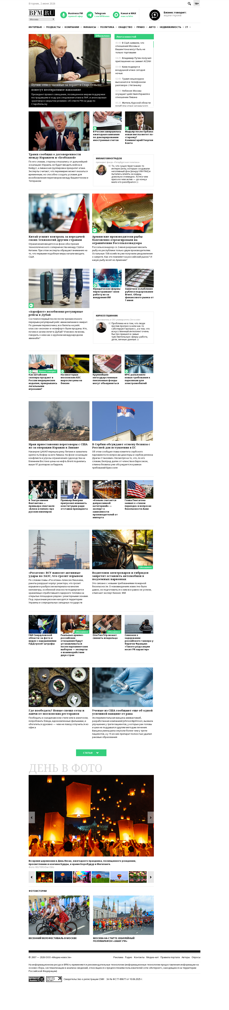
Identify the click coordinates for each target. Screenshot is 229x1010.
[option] (91, 841)
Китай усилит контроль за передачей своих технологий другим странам (55, 243)
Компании (72, 27)
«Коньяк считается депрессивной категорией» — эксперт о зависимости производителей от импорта (105, 524)
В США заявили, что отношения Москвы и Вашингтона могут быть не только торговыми (130, 47)
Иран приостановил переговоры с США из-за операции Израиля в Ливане (59, 456)
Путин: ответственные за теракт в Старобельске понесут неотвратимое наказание (69, 84)
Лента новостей (126, 36)
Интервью (35, 27)
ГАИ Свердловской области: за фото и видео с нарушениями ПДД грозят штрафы (42, 662)
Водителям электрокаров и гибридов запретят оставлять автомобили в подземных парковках (118, 594)
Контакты (139, 982)
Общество (125, 27)
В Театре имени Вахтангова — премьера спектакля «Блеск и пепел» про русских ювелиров (41, 521)
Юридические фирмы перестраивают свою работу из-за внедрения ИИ (106, 300)
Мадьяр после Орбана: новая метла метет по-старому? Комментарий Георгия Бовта (139, 139)
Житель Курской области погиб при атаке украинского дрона (133, 106)
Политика (107, 27)
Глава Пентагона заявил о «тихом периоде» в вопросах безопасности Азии (138, 519)
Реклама (118, 982)
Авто (152, 27)
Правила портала (170, 982)
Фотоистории (38, 916)
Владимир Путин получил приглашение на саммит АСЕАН (133, 59)
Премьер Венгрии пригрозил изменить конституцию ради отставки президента (74, 519)
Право (141, 27)
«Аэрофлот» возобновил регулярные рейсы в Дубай (53, 319)
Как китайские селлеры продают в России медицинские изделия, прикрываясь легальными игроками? (43, 388)
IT (186, 27)
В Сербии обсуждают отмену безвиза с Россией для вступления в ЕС (122, 456)
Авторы (186, 982)
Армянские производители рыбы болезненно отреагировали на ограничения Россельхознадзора (121, 243)
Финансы (89, 27)
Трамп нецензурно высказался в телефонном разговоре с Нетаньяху (130, 82)
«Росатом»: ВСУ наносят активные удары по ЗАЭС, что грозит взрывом (59, 592)
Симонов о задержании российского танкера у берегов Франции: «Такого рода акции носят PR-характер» (139, 665)
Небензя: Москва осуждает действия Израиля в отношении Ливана (132, 94)
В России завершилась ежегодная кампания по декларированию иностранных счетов (107, 137)
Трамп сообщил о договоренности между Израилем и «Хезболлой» (51, 158)
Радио (128, 982)
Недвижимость (170, 27)
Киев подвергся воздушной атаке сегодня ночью (130, 70)
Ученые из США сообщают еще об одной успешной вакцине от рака (122, 736)
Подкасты (53, 27)
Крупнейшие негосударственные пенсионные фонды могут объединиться (106, 386)
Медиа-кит (152, 982)
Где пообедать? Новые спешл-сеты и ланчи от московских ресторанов (55, 738)
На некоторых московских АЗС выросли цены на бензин (71, 386)
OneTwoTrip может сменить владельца (105, 660)
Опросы (196, 982)
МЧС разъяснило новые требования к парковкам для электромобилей (137, 386)
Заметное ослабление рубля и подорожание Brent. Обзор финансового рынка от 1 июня (139, 301)
